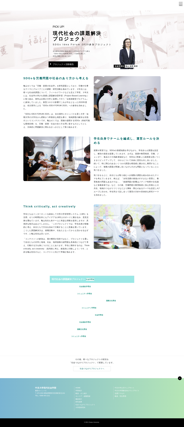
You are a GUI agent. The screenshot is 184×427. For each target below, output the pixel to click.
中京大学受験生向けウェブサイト (127, 390)
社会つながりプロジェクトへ (92, 369)
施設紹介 (78, 399)
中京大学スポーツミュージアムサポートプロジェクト (84, 300)
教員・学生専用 (120, 396)
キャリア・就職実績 (82, 396)
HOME (77, 388)
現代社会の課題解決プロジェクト (73, 279)
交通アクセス (120, 393)
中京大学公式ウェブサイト (124, 388)
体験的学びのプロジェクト (71, 286)
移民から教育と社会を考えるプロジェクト (77, 315)
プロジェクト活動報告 (62, 64)
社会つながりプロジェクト (85, 405)
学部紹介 (78, 390)
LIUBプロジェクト (69, 336)
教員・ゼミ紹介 (81, 393)
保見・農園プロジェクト (69, 329)
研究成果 (78, 402)
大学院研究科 (80, 407)
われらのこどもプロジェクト (74, 307)
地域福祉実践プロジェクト (71, 322)
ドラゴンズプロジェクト (72, 293)
